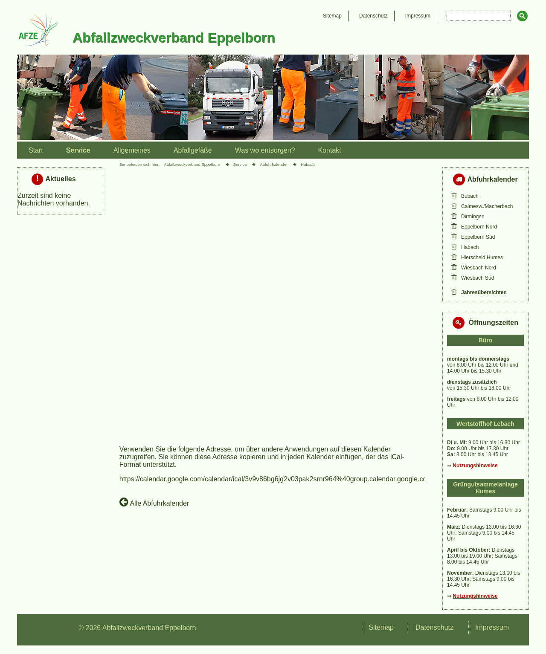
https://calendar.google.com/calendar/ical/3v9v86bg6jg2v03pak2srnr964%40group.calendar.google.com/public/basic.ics (299, 479)
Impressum (417, 16)
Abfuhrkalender (274, 164)
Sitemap (332, 16)
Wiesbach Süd (477, 278)
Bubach (470, 196)
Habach (470, 247)
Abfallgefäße (193, 150)
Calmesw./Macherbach (487, 206)
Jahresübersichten (484, 292)
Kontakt (329, 150)
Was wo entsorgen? (265, 150)
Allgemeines (132, 150)
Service (78, 150)
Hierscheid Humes (482, 257)
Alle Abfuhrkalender (154, 502)
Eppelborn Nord (479, 227)
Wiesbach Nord (478, 268)
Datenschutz (373, 16)
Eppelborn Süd (478, 237)
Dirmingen (473, 217)
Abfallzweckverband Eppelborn (192, 164)
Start (36, 150)
